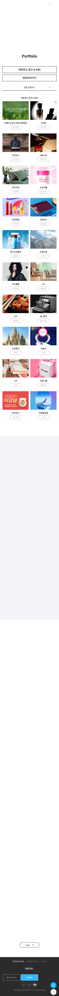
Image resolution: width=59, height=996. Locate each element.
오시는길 (44, 961)
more (30, 945)
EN (50, 4)
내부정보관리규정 (32, 961)
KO (45, 4)
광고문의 (29, 978)
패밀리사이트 (36, 4)
